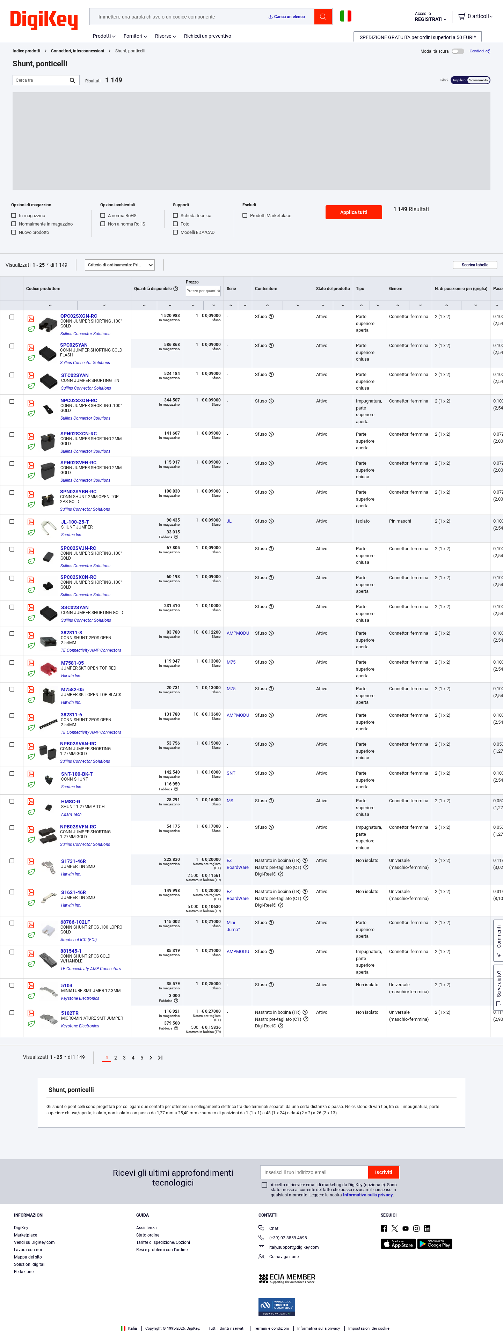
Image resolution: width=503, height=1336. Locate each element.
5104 (66, 985)
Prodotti (102, 36)
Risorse (163, 36)
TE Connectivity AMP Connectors (91, 650)
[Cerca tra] (40, 80)
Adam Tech (71, 814)
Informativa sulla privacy (368, 1194)
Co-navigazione (278, 1257)
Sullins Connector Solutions (85, 333)
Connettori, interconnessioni (77, 51)
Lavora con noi (28, 1249)
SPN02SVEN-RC (78, 462)
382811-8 (71, 632)
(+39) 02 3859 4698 (282, 1238)
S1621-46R (73, 892)
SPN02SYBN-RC (78, 491)
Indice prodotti (26, 51)
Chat (268, 1229)
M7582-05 (72, 689)
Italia (129, 1328)
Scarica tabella (475, 265)
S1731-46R (73, 861)
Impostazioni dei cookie (368, 1328)
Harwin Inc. (71, 675)
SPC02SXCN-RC (78, 577)
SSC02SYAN (75, 607)
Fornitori (133, 36)
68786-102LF (75, 922)
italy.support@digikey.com (288, 1248)
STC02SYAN (75, 375)
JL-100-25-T (75, 522)
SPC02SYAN (74, 345)
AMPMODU (238, 633)
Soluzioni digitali (29, 1264)
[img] (44, 21)
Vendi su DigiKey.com (34, 1242)
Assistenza (146, 1227)
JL (229, 521)
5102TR (70, 1013)
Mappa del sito (28, 1257)
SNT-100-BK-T (77, 774)
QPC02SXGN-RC (78, 316)
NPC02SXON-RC (78, 400)
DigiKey (21, 1227)
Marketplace (25, 1235)
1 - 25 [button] (38, 265)
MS (230, 800)
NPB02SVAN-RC (78, 743)
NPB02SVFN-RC (78, 826)
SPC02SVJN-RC (78, 548)
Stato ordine (147, 1235)
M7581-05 (72, 663)
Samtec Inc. (71, 534)
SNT (231, 773)
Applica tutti (353, 212)
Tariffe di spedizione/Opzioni (163, 1242)
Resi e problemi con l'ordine (162, 1249)
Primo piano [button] (121, 265)
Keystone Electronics (80, 998)
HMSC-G (70, 801)
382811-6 (71, 714)
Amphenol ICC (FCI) (78, 939)
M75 (231, 662)
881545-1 (71, 951)
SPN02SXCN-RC (78, 433)
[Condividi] (480, 51)
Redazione (24, 1271)
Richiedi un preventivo (207, 36)
